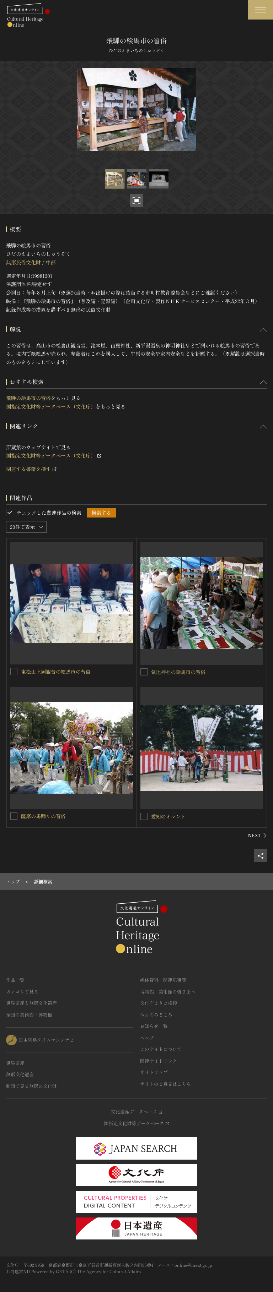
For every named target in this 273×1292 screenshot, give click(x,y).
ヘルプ (147, 1037)
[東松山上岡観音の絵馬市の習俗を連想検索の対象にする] (13, 671)
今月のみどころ (156, 1014)
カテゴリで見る (22, 991)
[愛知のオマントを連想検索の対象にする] (144, 816)
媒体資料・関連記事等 (163, 979)
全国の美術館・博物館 (29, 1014)
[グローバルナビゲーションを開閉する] (260, 10)
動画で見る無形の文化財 (31, 1086)
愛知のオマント (168, 816)
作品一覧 (15, 979)
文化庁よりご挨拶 (158, 1003)
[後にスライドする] (257, 835)
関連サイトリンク (158, 1060)
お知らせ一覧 (154, 1026)
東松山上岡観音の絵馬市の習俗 (56, 671)
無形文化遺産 (20, 1074)
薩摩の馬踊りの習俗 (43, 816)
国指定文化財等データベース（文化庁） (51, 406)
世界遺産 (15, 1063)
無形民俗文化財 (23, 262)
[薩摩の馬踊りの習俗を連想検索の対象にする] (13, 816)
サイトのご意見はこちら (165, 1083)
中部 (50, 262)
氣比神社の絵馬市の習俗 (178, 671)
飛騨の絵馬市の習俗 (28, 397)
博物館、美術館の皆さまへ (168, 991)
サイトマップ (154, 1072)
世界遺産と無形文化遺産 (31, 1003)
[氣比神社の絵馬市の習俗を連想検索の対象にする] (144, 671)
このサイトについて (161, 1049)
